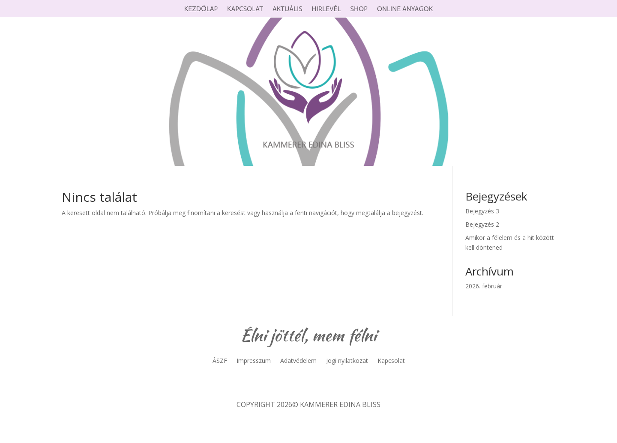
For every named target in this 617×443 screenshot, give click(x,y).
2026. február (483, 286)
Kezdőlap (201, 9)
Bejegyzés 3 (482, 211)
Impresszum (254, 361)
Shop (359, 9)
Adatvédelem (298, 361)
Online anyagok (405, 9)
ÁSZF (220, 361)
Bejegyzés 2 (482, 224)
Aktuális (288, 9)
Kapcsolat (245, 9)
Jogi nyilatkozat (347, 361)
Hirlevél (326, 9)
